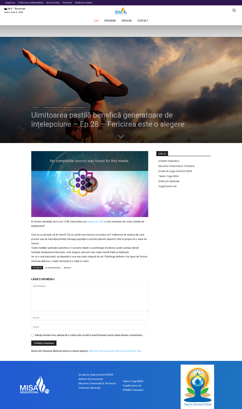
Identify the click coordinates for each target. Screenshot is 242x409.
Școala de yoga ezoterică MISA (175, 171)
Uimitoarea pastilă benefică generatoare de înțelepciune (64, 107)
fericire (67, 267)
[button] (234, 10)
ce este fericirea (52, 267)
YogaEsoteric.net (167, 186)
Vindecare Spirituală (89, 387)
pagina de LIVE (95, 221)
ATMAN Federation (168, 161)
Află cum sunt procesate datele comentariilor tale (115, 351)
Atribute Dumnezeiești (90, 379)
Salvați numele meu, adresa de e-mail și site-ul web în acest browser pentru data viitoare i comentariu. (89, 335)
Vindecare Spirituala (168, 181)
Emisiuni (35, 107)
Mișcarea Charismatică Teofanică (176, 166)
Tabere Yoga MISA (168, 176)
